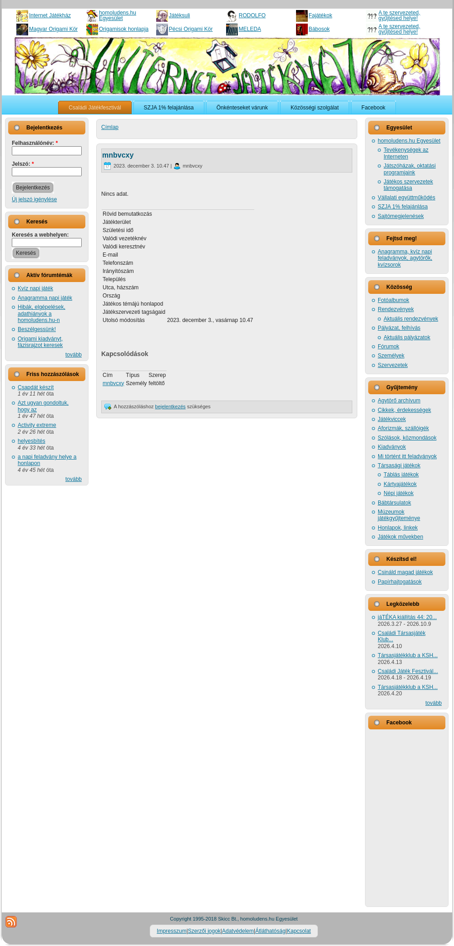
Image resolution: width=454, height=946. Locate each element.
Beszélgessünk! (37, 329)
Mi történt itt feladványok (407, 456)
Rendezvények (396, 309)
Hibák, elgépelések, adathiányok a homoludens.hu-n (41, 313)
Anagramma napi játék (45, 298)
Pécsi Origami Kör (191, 29)
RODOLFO (252, 15)
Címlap (109, 127)
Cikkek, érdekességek (404, 410)
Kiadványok (392, 447)
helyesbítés (31, 441)
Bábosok (319, 29)
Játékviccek (392, 419)
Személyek (391, 355)
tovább (73, 355)
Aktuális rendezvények (411, 319)
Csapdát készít (36, 387)
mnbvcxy (117, 155)
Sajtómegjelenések (401, 216)
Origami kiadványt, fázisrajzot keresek (40, 342)
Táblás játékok (401, 474)
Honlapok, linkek (398, 528)
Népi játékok (399, 493)
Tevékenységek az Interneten (406, 153)
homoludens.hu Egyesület (117, 15)
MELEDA (250, 29)
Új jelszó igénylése (34, 199)
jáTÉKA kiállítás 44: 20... (407, 617)
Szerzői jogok (204, 931)
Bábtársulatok (394, 503)
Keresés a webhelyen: (40, 235)
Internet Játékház (50, 15)
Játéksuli (179, 15)
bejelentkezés (170, 406)
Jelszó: (23, 164)
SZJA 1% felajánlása (403, 206)
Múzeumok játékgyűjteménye (399, 515)
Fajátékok (320, 15)
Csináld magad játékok (405, 572)
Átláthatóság (270, 931)
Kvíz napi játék (35, 288)
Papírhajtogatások (400, 582)
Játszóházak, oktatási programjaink (410, 169)
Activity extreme (37, 425)
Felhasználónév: (35, 143)
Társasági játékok (399, 465)
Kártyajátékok (400, 484)
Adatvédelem (238, 931)
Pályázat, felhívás (399, 328)
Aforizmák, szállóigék (403, 428)
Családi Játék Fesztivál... (408, 671)
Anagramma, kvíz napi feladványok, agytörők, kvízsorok (405, 258)
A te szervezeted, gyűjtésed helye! (399, 15)
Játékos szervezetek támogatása (408, 184)
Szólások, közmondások (407, 438)
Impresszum (171, 931)
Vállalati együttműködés (406, 197)
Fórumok (388, 346)
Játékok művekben (400, 537)
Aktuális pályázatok (407, 337)
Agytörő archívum (399, 400)
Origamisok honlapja (123, 29)
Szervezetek (393, 365)
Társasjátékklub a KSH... (408, 655)
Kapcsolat (299, 931)
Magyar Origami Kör (53, 29)
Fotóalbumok (393, 300)
